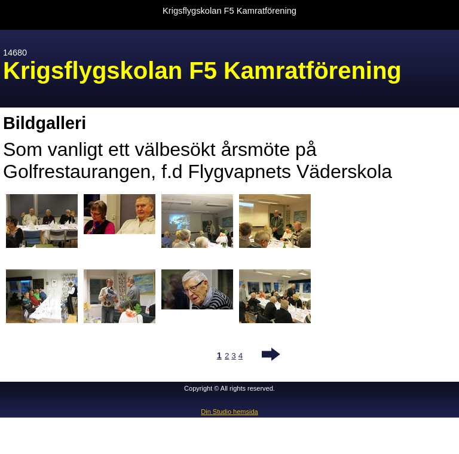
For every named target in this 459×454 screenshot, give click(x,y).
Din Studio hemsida (229, 411)
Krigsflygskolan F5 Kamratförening (229, 11)
